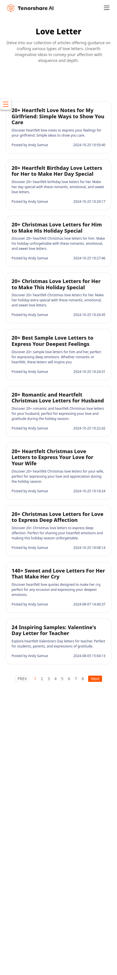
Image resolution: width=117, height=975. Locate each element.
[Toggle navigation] (110, 7)
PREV (22, 678)
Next (95, 678)
